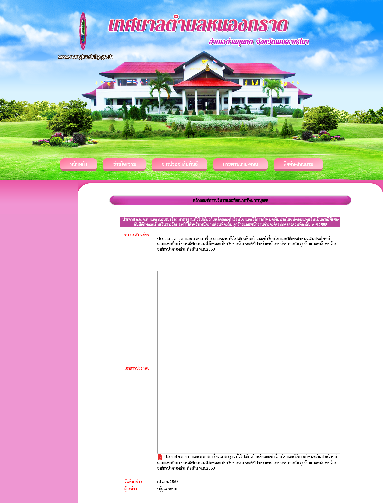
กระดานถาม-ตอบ (240, 164)
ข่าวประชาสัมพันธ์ (179, 164)
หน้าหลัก (78, 164)
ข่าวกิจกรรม (124, 164)
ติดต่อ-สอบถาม (298, 164)
